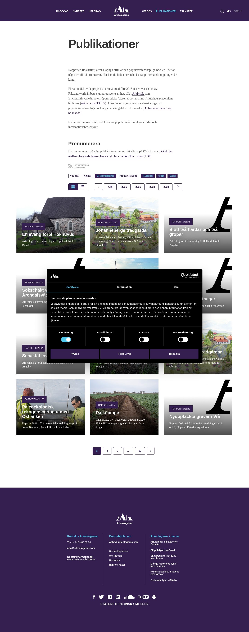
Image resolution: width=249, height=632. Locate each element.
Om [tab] (176, 287)
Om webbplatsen (118, 551)
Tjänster (186, 11)
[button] (222, 11)
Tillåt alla (174, 353)
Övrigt (172, 176)
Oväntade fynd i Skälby (164, 580)
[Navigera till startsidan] (124, 523)
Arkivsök (138, 93)
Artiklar (87, 176)
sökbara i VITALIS (93, 103)
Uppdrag (95, 11)
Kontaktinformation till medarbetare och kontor (81, 558)
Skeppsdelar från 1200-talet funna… (164, 556)
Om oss (147, 11)
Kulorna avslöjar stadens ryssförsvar (165, 572)
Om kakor (114, 560)
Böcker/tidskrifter (105, 176)
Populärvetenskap (128, 176)
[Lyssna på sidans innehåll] (229, 11)
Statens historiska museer (124, 604)
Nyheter (78, 11)
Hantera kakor (117, 564)
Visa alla (74, 176)
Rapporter (148, 176)
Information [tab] (124, 287)
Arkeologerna (121, 11)
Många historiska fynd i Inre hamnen (164, 564)
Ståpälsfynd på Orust (163, 550)
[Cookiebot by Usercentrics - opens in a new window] (183, 275)
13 (140, 450)
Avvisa (75, 353)
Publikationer (166, 11)
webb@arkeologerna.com (123, 542)
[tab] (124, 186)
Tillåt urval (124, 353)
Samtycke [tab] (72, 287)
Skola (161, 176)
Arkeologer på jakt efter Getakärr (164, 542)
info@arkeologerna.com (81, 548)
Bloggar (62, 11)
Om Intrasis (115, 555)
